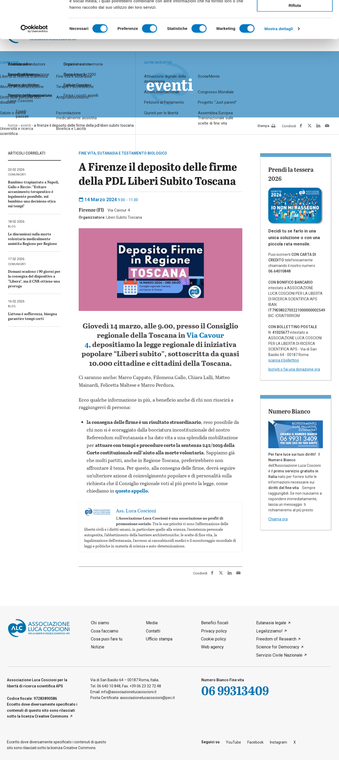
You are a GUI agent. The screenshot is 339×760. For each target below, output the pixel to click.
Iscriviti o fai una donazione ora (294, 369)
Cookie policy (213, 639)
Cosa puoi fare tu (106, 639)
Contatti (153, 631)
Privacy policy (214, 631)
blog (12, 226)
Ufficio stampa (159, 639)
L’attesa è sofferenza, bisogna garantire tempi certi (32, 316)
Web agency (212, 646)
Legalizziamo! (269, 631)
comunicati (17, 174)
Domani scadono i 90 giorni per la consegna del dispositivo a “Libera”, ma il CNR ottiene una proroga (34, 278)
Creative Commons (51, 716)
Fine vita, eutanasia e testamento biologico (123, 153)
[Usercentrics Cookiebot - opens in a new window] (34, 66)
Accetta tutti (294, 13)
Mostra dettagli (278, 66)
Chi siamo (100, 622)
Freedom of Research (276, 639)
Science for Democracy (277, 646)
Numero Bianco (289, 411)
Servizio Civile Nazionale (279, 655)
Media (152, 622)
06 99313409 (235, 690)
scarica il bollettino (283, 360)
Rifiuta (295, 43)
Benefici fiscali (214, 622)
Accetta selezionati (295, 28)
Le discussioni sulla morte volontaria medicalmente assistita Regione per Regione (32, 238)
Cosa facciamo (104, 631)
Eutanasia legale (271, 622)
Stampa (266, 126)
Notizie (97, 646)
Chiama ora (278, 519)
